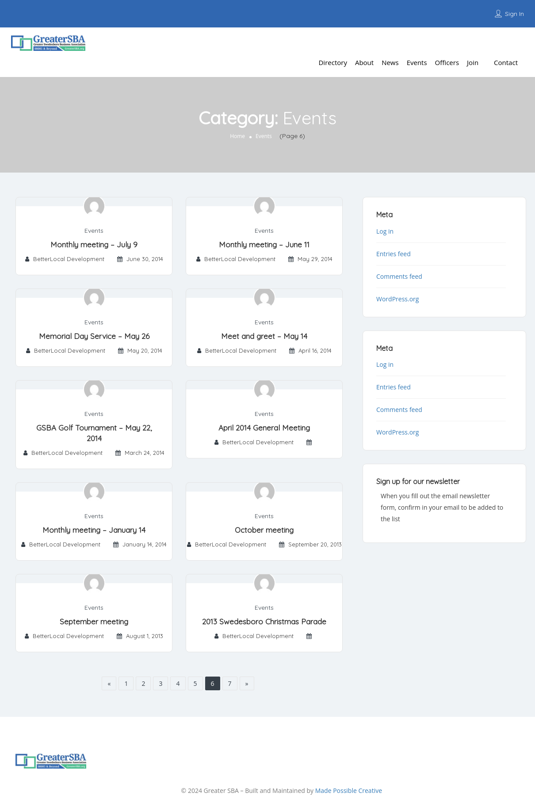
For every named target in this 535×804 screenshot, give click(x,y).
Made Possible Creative (348, 790)
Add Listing (501, 41)
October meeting (264, 530)
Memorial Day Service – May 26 (94, 336)
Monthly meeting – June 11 (264, 244)
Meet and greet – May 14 (264, 336)
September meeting (94, 621)
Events (93, 231)
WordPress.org (397, 299)
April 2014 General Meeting (264, 427)
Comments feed (399, 276)
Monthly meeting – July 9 (94, 244)
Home (237, 136)
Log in (385, 231)
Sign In (514, 14)
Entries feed (393, 254)
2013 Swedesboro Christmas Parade (264, 621)
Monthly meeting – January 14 (93, 530)
